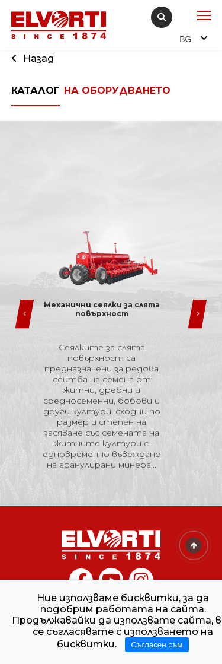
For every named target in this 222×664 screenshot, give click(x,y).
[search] (161, 17)
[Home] (111, 545)
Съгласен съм (156, 644)
